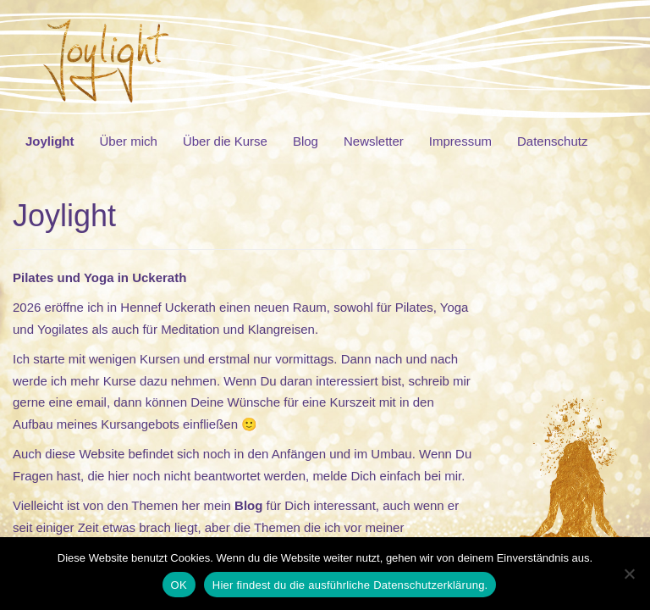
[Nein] (628, 573)
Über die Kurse (225, 141)
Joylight (49, 141)
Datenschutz (552, 141)
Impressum (460, 141)
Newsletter (374, 141)
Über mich (128, 141)
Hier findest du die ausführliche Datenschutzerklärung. (350, 585)
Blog (305, 141)
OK (179, 585)
